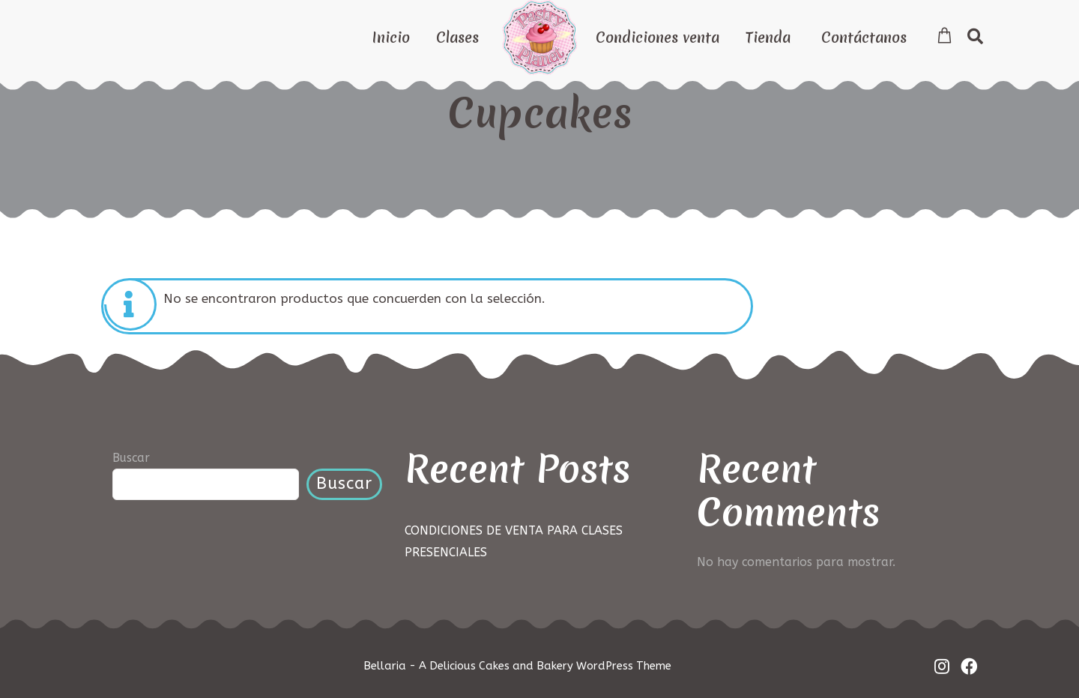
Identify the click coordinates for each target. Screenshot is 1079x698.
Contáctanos (864, 37)
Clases (457, 37)
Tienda (768, 37)
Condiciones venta (657, 37)
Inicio (391, 37)
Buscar (131, 458)
